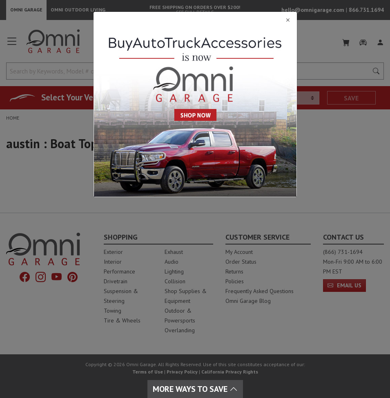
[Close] (195, 20)
